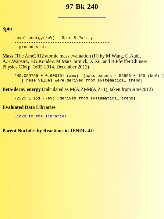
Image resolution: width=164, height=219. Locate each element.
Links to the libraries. (41, 122)
